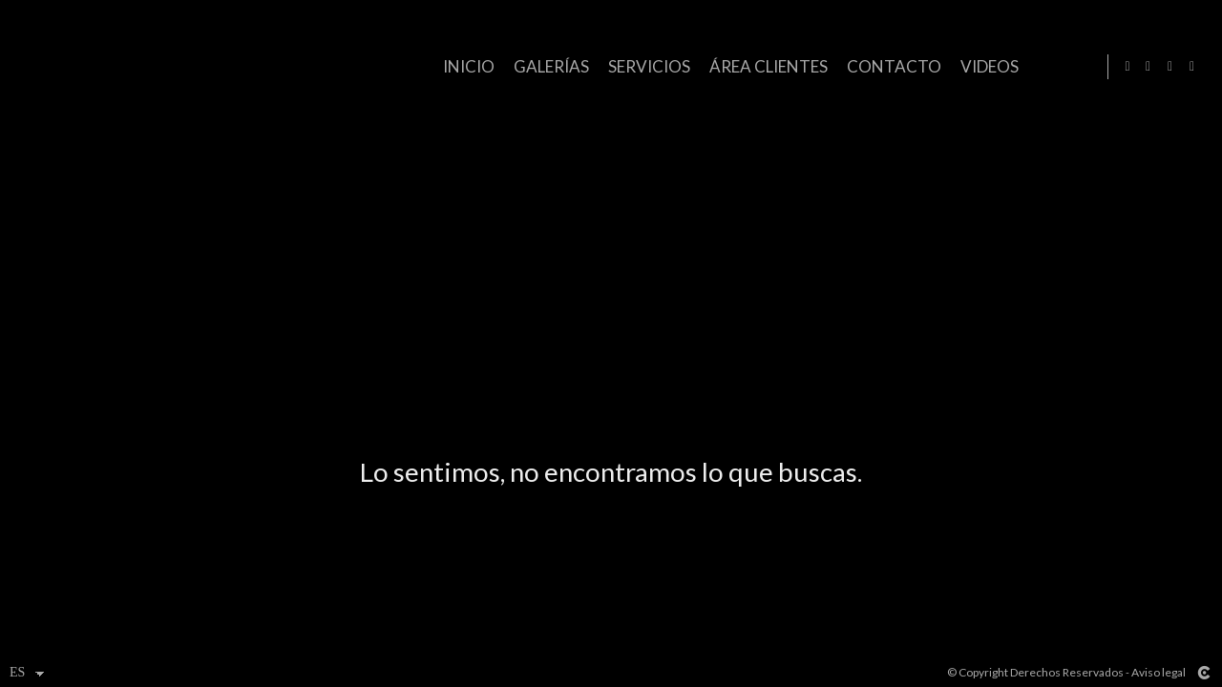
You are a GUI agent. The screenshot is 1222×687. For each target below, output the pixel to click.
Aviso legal (1158, 672)
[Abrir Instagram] (1170, 66)
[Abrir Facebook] (1148, 66)
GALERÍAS (547, 66)
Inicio (465, 66)
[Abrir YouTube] (1192, 66)
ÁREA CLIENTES (765, 66)
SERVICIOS (645, 66)
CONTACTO (890, 66)
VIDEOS (986, 66)
